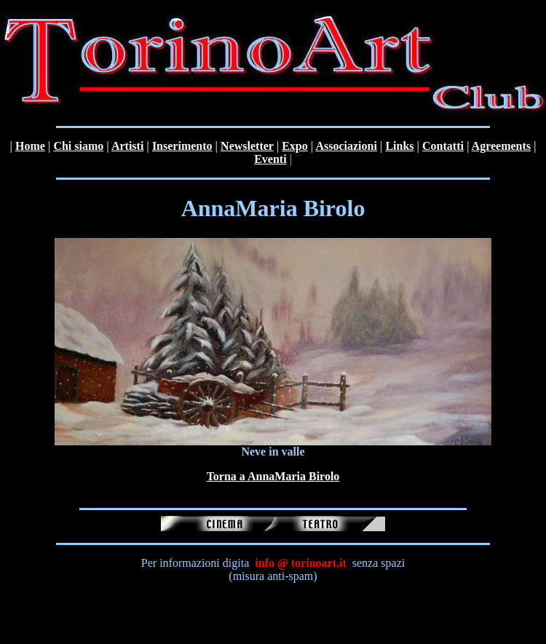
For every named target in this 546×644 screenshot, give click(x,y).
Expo (295, 146)
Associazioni (345, 146)
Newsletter (247, 146)
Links (399, 146)
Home (30, 146)
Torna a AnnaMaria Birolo (273, 476)
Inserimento (182, 146)
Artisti (127, 146)
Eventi (270, 159)
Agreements (501, 146)
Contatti (443, 146)
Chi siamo (78, 146)
